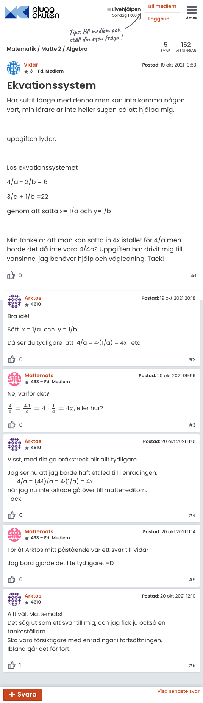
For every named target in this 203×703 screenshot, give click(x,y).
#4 (192, 516)
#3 (192, 426)
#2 (192, 360)
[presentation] (41, 409)
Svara (27, 694)
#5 (192, 580)
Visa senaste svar (178, 691)
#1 (193, 276)
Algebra (76, 49)
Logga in (159, 18)
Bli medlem (162, 6)
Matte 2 (51, 49)
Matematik (21, 49)
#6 (192, 666)
